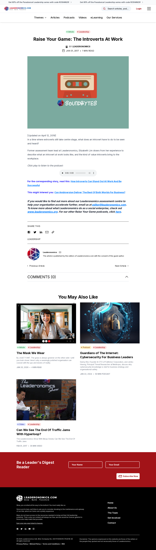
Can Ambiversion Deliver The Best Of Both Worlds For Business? (89, 192)
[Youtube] (30, 529)
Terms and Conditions (51, 544)
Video (21, 424)
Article (70, 32)
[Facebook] (18, 529)
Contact (112, 523)
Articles (55, 17)
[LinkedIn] (26, 529)
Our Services (114, 17)
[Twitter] (22, 529)
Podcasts (69, 17)
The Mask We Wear (31, 353)
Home (110, 503)
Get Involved (114, 518)
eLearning (97, 17)
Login (138, 8)
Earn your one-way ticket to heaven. (30, 523)
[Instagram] (34, 529)
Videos (83, 17)
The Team (113, 513)
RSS (63, 544)
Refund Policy (35, 544)
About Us (112, 508)
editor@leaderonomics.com (109, 204)
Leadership (83, 32)
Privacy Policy (22, 544)
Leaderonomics (81, 46)
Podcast (85, 347)
